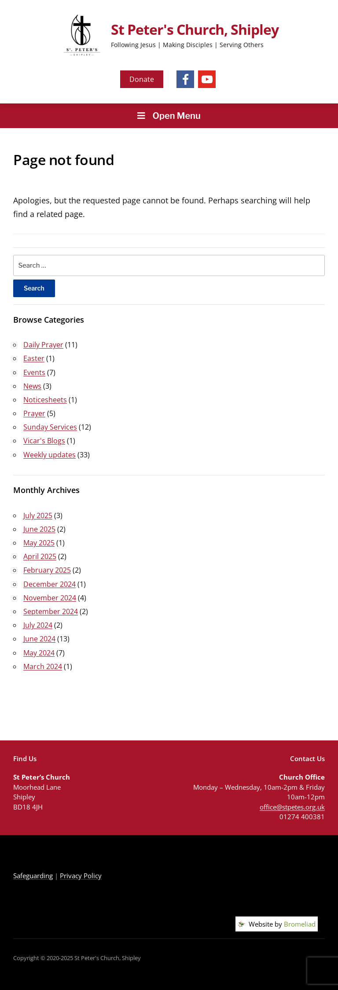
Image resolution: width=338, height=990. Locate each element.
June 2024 (39, 639)
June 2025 (39, 529)
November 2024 (49, 598)
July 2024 (37, 625)
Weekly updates (49, 455)
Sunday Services (50, 427)
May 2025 (39, 543)
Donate (141, 79)
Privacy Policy (81, 875)
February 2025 (47, 570)
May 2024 (39, 653)
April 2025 (39, 556)
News (32, 386)
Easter (33, 358)
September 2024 (50, 611)
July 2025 (37, 515)
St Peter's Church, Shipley (195, 29)
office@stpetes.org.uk (292, 806)
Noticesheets (45, 400)
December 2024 (49, 584)
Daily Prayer (43, 345)
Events (34, 372)
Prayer (34, 413)
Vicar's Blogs (44, 440)
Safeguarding (33, 875)
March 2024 (42, 666)
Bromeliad (300, 924)
